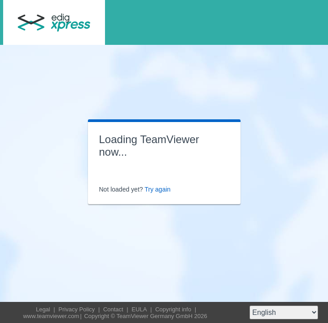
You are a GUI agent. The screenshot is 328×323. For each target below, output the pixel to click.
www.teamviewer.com (51, 316)
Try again (157, 189)
